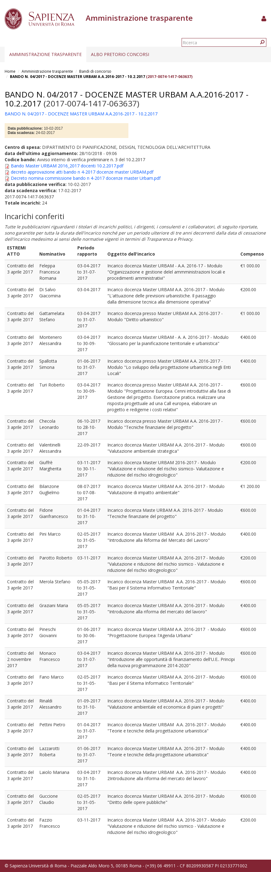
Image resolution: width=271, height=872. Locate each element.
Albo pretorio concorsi (120, 54)
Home (10, 71)
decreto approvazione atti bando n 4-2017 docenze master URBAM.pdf (82, 172)
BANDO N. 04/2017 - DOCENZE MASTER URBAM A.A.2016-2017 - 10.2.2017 (77, 76)
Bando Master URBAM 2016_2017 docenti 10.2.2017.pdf (67, 166)
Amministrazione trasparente (45, 54)
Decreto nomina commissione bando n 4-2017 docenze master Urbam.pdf (86, 178)
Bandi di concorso (95, 71)
